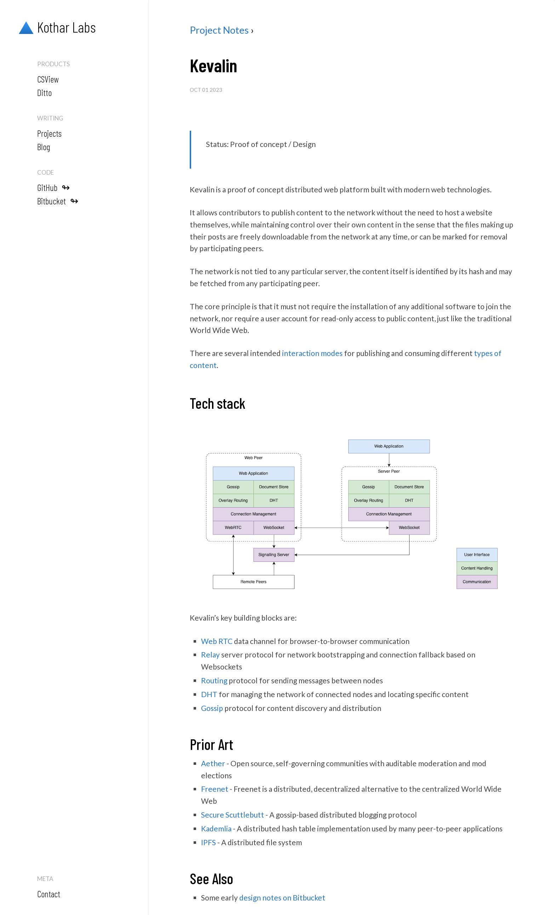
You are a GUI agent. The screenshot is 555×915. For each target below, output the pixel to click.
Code (45, 172)
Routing (214, 680)
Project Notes (219, 30)
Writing (50, 118)
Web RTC (217, 641)
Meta (45, 878)
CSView (48, 79)
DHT (209, 694)
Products (53, 64)
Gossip (212, 708)
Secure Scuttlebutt (232, 814)
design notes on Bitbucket (282, 897)
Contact (48, 893)
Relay (210, 654)
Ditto (44, 92)
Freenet (214, 788)
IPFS (208, 842)
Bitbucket (57, 200)
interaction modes (312, 353)
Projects (49, 133)
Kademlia (216, 828)
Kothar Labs (55, 27)
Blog (43, 146)
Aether (213, 763)
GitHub (53, 187)
